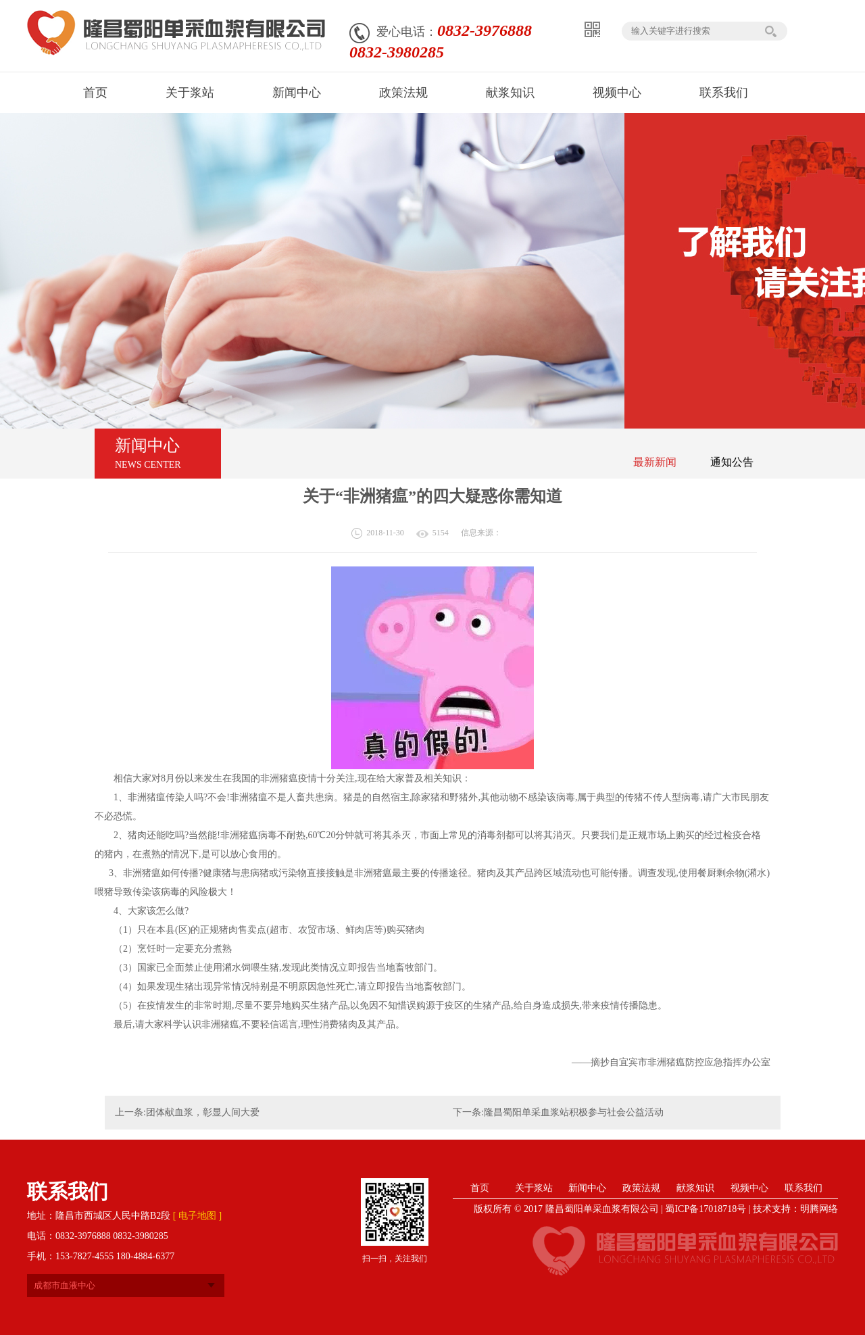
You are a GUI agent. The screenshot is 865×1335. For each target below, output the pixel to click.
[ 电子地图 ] (197, 1216)
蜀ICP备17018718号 (705, 1209)
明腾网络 (819, 1209)
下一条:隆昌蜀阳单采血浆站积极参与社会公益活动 (558, 1112)
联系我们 (803, 1188)
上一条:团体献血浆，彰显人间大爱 (187, 1112)
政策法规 (641, 1188)
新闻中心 (587, 1188)
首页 (479, 1188)
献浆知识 (695, 1188)
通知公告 (731, 462)
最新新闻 (654, 462)
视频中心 (749, 1188)
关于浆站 (534, 1188)
